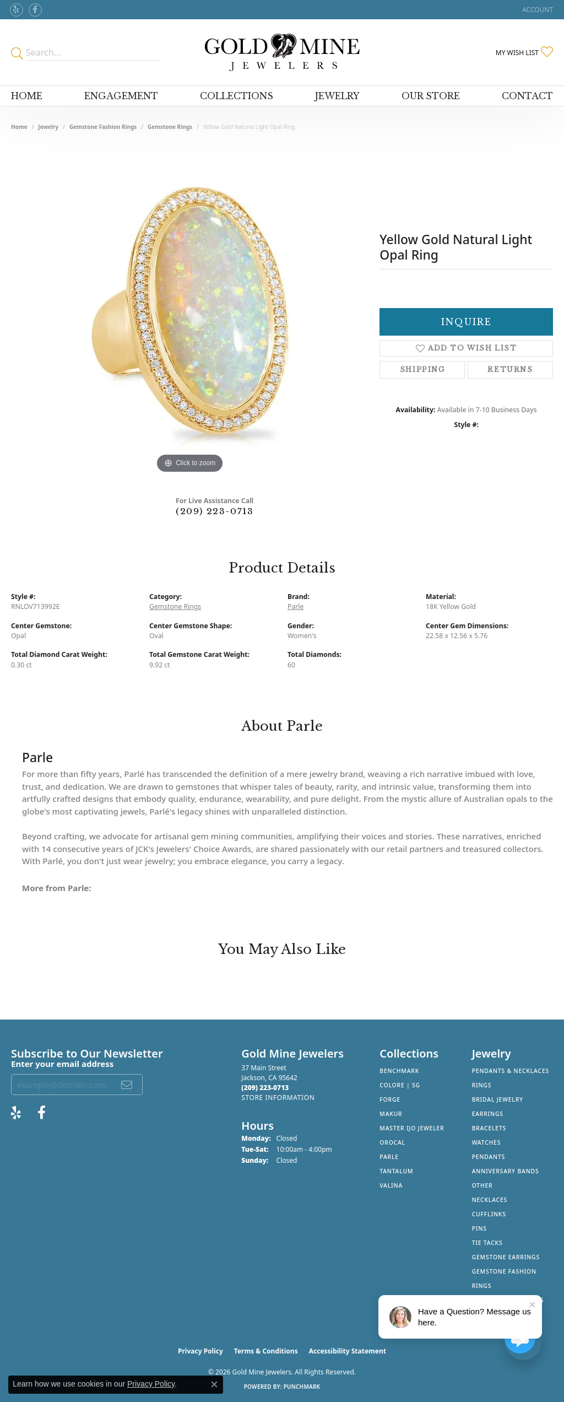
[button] (536, 9)
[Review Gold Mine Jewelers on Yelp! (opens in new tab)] (16, 10)
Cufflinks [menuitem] (489, 1214)
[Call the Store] (265, 1087)
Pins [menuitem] (479, 1228)
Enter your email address (62, 1063)
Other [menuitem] (482, 1185)
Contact (527, 95)
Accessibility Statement (347, 1351)
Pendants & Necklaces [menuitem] (510, 1071)
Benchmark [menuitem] (399, 1071)
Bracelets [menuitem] (489, 1128)
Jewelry (337, 95)
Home (26, 95)
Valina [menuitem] (391, 1185)
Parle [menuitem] (389, 1157)
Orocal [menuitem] (392, 1142)
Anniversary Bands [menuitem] (505, 1171)
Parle (295, 606)
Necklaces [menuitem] (489, 1200)
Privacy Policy (200, 1351)
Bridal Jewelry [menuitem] (497, 1099)
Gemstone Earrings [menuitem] (506, 1257)
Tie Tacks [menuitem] (487, 1243)
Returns (510, 369)
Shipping (422, 369)
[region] (190, 310)
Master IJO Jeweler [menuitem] (411, 1128)
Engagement (121, 95)
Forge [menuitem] (389, 1099)
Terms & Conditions (266, 1351)
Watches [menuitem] (486, 1142)
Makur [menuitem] (390, 1114)
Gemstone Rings (170, 127)
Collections (236, 95)
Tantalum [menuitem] (396, 1171)
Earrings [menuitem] (487, 1114)
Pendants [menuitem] (488, 1157)
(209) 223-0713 (214, 511)
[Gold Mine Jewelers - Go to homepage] (282, 52)
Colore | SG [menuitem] (399, 1085)
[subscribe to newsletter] (127, 1084)
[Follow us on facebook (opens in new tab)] (35, 10)
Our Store (431, 95)
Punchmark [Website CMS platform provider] (302, 1386)
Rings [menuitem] (482, 1085)
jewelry (48, 127)
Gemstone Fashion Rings (103, 127)
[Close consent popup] (214, 1384)
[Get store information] (277, 1097)
